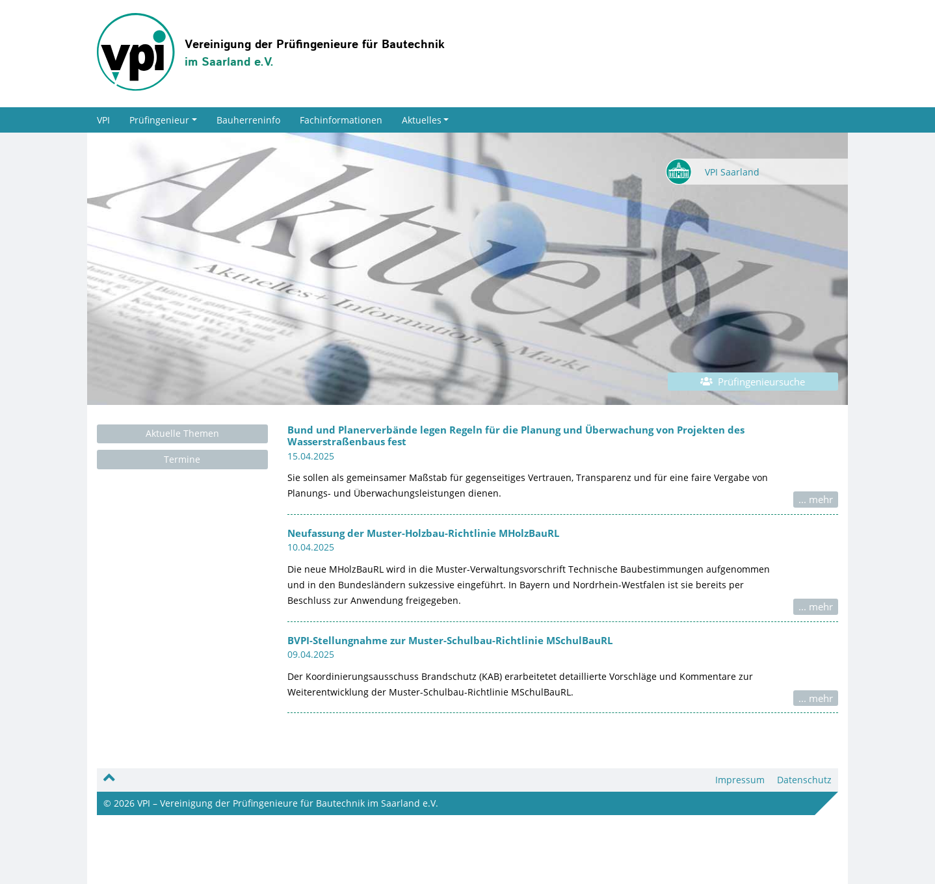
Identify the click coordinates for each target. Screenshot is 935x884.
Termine (182, 459)
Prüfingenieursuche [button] (752, 381)
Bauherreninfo (248, 120)
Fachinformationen (341, 120)
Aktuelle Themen (182, 433)
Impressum (740, 780)
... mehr (815, 499)
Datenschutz (804, 780)
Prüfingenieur (163, 120)
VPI (103, 120)
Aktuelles (425, 120)
